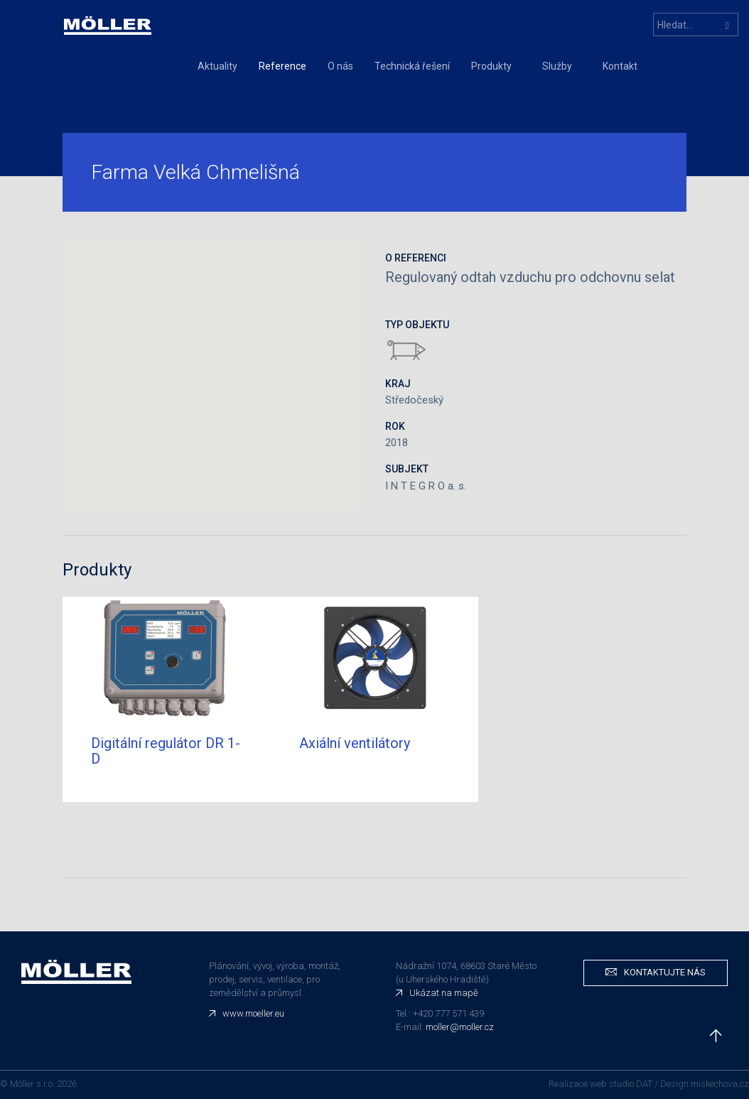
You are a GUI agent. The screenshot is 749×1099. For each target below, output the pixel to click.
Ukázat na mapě (443, 992)
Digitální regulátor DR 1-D (165, 751)
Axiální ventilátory (354, 743)
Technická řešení (412, 66)
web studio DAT (621, 1083)
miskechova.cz (720, 1083)
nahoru (715, 1035)
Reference (282, 66)
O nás (340, 66)
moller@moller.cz (460, 1027)
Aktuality (217, 66)
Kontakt (620, 66)
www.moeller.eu (253, 1013)
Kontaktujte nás (665, 972)
